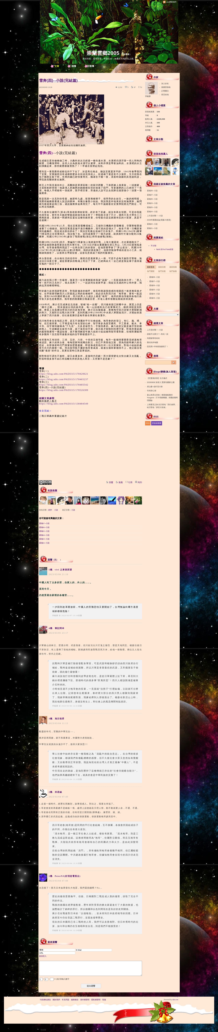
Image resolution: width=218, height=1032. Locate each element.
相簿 (73, 66)
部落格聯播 (156, 423)
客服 (104, 1000)
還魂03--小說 (44, 539)
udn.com (175, 1000)
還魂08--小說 (152, 191)
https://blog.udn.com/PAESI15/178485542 (63, 385)
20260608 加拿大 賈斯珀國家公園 (160, 382)
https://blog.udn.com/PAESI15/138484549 (63, 403)
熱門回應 (162, 271)
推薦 (121, 482)
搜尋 (173, 362)
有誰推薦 (52, 490)
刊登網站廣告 (45, 1000)
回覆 (111, 482)
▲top (176, 996)
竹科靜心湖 (151, 391)
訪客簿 (90, 66)
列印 (140, 482)
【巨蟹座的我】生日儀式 (157, 378)
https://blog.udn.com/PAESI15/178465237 (63, 379)
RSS (148, 423)
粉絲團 (43, 1030)
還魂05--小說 (44, 531)
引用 (130, 482)
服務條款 (74, 1000)
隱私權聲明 (95, 1000)
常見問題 (65, 1000)
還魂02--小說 (44, 543)
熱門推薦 (173, 271)
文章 (57, 66)
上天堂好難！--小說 (155, 216)
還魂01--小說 (152, 228)
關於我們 (56, 1000)
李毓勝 (55, 616)
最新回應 (162, 267)
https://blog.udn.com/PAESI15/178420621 (63, 374)
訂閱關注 (165, 91)
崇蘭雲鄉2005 (103, 53)
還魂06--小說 (44, 527)
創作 (50, 510)
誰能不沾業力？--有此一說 (157, 334)
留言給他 (165, 95)
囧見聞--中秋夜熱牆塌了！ (157, 346)
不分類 (153, 246)
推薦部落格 (166, 87)
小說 (56, 510)
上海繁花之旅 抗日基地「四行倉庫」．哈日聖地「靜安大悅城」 (163, 405)
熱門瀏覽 (150, 271)
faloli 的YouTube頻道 (164, 249)
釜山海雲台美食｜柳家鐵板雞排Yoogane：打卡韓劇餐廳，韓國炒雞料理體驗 (162, 397)
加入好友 (165, 83)
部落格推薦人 (161, 154)
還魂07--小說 (44, 523)
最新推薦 (173, 267)
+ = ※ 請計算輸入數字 (54, 979)
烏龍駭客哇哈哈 (153, 338)
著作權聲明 (84, 1000)
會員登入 (42, 956)
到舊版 (126, 54)
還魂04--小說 (44, 535)
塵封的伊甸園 (152, 342)
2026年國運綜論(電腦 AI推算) (159, 220)
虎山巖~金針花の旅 (155, 386)
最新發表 (150, 267)
